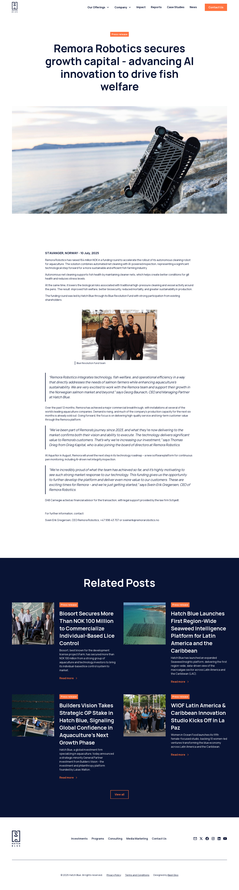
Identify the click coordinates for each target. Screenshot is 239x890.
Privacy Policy (114, 875)
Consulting (115, 838)
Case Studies (175, 7)
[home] (14, 7)
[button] (98, 7)
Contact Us (215, 7)
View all (119, 797)
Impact (141, 7)
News (193, 7)
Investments (79, 838)
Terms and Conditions (137, 875)
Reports (156, 7)
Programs (98, 838)
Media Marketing (137, 838)
